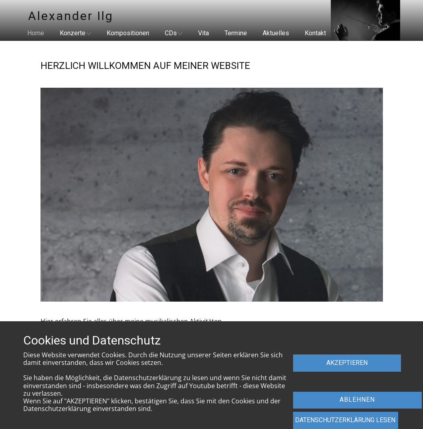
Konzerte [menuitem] (72, 33)
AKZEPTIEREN (347, 363)
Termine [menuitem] (236, 33)
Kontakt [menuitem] (315, 33)
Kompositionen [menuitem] (128, 33)
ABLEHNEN (357, 399)
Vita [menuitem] (203, 33)
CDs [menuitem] (171, 33)
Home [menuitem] (35, 33)
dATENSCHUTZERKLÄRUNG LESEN (345, 420)
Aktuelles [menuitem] (276, 33)
